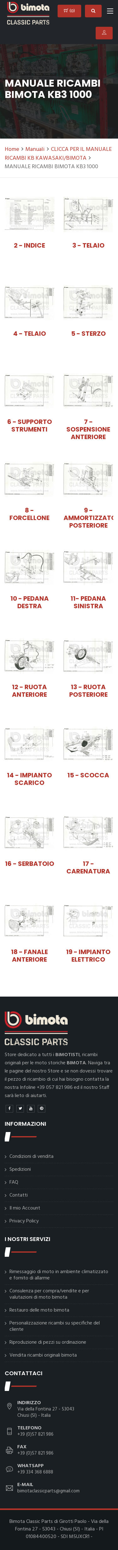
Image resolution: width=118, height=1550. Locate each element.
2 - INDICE (29, 245)
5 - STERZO (88, 333)
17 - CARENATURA (88, 867)
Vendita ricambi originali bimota (43, 1355)
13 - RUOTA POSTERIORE (88, 691)
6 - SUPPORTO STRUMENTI (29, 425)
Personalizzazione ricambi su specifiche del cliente (54, 1326)
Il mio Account (24, 1208)
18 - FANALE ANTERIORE (29, 955)
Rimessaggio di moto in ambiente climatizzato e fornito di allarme (58, 1275)
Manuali (35, 149)
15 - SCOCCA (88, 775)
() (69, 10)
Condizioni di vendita (31, 1156)
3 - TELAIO (88, 245)
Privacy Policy (24, 1221)
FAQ (13, 1182)
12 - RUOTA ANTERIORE (29, 691)
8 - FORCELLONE (29, 514)
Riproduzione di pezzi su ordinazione (47, 1342)
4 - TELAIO (29, 333)
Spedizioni (20, 1169)
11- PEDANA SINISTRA (88, 602)
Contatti (18, 1195)
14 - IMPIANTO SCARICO (29, 779)
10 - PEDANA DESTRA (29, 602)
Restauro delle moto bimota (39, 1310)
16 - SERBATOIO (29, 863)
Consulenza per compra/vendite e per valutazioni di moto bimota (49, 1294)
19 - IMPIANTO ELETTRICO (88, 955)
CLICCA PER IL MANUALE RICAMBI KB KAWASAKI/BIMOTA (58, 154)
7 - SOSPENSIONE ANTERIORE (88, 429)
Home (12, 149)
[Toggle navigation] (110, 12)
